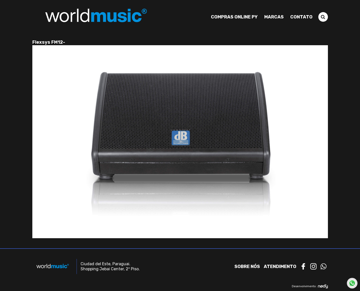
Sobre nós (247, 266)
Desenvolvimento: (310, 286)
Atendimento (280, 266)
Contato (301, 17)
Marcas (274, 17)
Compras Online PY (234, 17)
